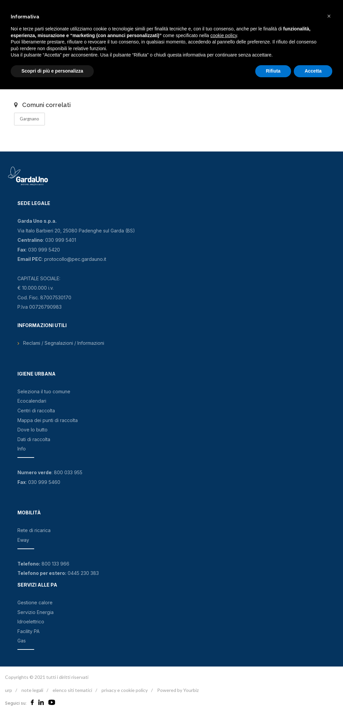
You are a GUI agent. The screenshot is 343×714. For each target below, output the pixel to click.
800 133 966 (55, 564)
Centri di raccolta (36, 410)
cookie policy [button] (223, 35)
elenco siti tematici (72, 690)
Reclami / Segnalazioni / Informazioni (63, 343)
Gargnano (29, 118)
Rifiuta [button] (273, 71)
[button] (329, 16)
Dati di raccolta (33, 439)
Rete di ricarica (34, 530)
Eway (23, 540)
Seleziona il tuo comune (43, 391)
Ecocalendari (31, 401)
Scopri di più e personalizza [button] (52, 71)
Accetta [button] (313, 71)
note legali (32, 690)
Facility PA (28, 631)
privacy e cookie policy (124, 690)
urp (8, 690)
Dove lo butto (32, 429)
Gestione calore (35, 602)
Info (21, 448)
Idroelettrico (30, 621)
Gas (21, 640)
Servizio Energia (35, 612)
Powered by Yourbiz (178, 690)
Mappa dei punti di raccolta (47, 420)
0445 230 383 (83, 573)
